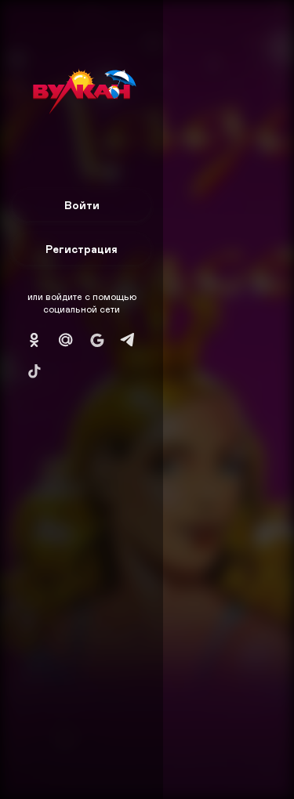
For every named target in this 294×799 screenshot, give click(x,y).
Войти (82, 204)
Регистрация (81, 248)
